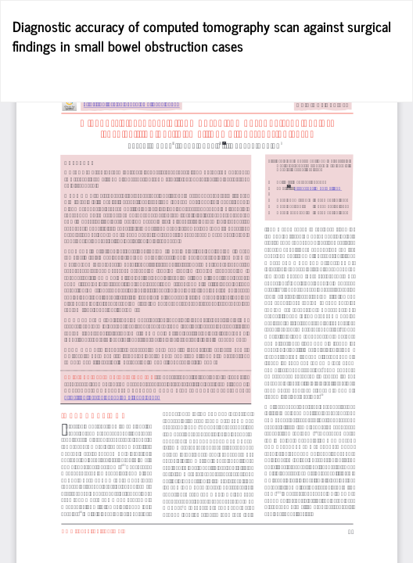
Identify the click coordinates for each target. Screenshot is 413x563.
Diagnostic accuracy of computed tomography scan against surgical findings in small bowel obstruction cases (202, 36)
